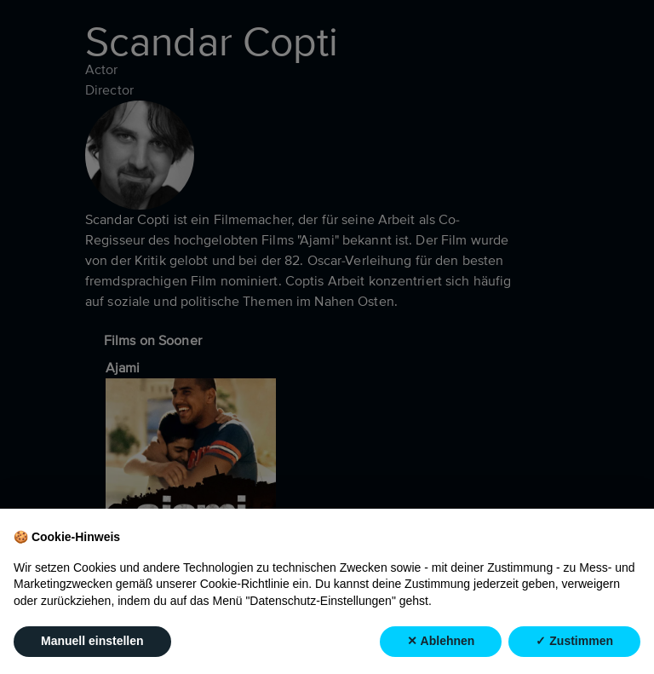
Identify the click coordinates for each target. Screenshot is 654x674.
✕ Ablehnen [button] (440, 641)
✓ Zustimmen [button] (574, 641)
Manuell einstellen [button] (92, 641)
